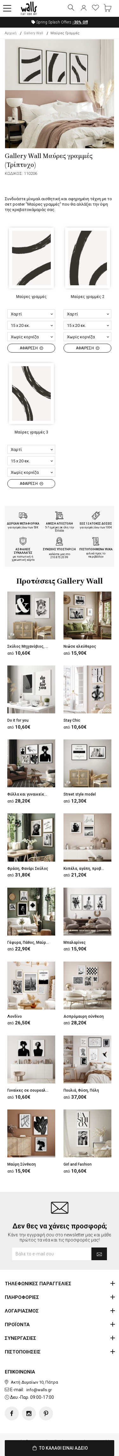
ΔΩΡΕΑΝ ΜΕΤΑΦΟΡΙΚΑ (23, 523)
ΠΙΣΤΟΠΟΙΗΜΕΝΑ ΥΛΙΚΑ (96, 549)
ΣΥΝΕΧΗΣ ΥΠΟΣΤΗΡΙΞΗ (59, 549)
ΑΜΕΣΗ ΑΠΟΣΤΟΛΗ (59, 523)
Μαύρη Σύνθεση (21, 1164)
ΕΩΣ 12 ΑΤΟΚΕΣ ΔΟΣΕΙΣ (96, 523)
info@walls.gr (39, 1389)
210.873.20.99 (59, 557)
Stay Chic (71, 720)
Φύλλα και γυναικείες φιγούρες (35, 794)
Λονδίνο (14, 1016)
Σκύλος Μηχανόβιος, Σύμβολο (34, 646)
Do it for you (18, 720)
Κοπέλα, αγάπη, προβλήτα (86, 868)
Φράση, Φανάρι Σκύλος (27, 868)
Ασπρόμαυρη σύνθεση (83, 1016)
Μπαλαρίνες (74, 942)
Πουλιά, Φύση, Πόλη (81, 1090)
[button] (7, 8)
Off (80, 22)
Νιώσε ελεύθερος (79, 646)
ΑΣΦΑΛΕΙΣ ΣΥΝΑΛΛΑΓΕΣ (23, 551)
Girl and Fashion (77, 1164)
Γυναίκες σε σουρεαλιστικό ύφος (37, 1090)
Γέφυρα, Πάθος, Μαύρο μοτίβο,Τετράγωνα (45, 942)
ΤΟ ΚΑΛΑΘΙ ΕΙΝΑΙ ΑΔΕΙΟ (59, 1448)
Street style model (79, 794)
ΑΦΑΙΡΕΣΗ (31, 348)
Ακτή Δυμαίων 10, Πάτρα (34, 1382)
